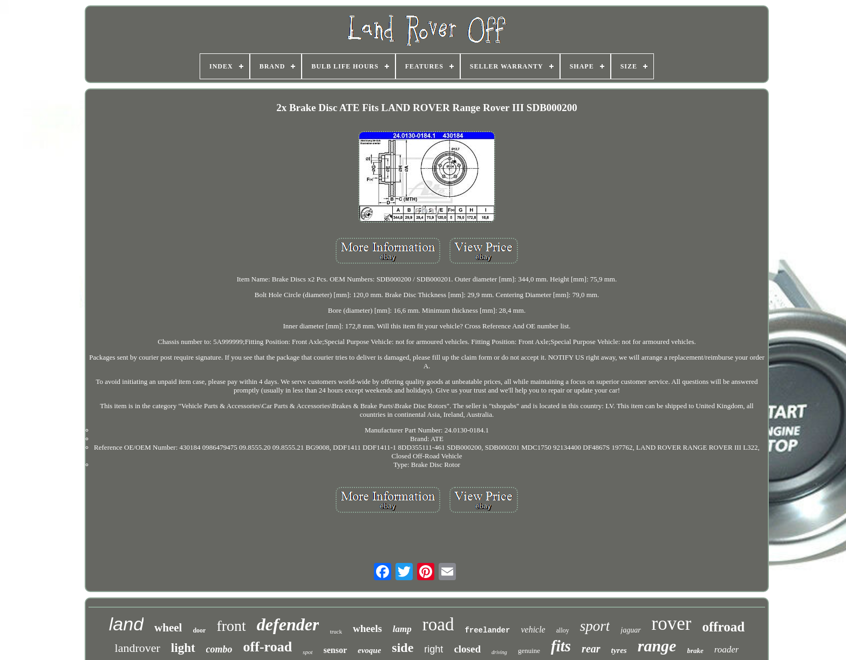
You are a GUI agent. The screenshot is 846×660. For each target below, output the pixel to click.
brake (695, 651)
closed (467, 649)
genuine (529, 651)
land (126, 624)
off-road (267, 647)
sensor (335, 650)
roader (726, 649)
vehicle (533, 629)
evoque (369, 650)
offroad (723, 627)
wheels (367, 628)
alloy (562, 630)
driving (499, 652)
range (657, 646)
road (438, 624)
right (433, 649)
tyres (619, 650)
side (402, 648)
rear (591, 649)
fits (561, 646)
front (230, 625)
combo (219, 649)
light (183, 648)
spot (307, 652)
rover (672, 623)
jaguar (630, 630)
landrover (137, 648)
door (199, 630)
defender (288, 624)
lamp (402, 629)
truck (336, 631)
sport (595, 626)
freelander (487, 630)
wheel (168, 627)
